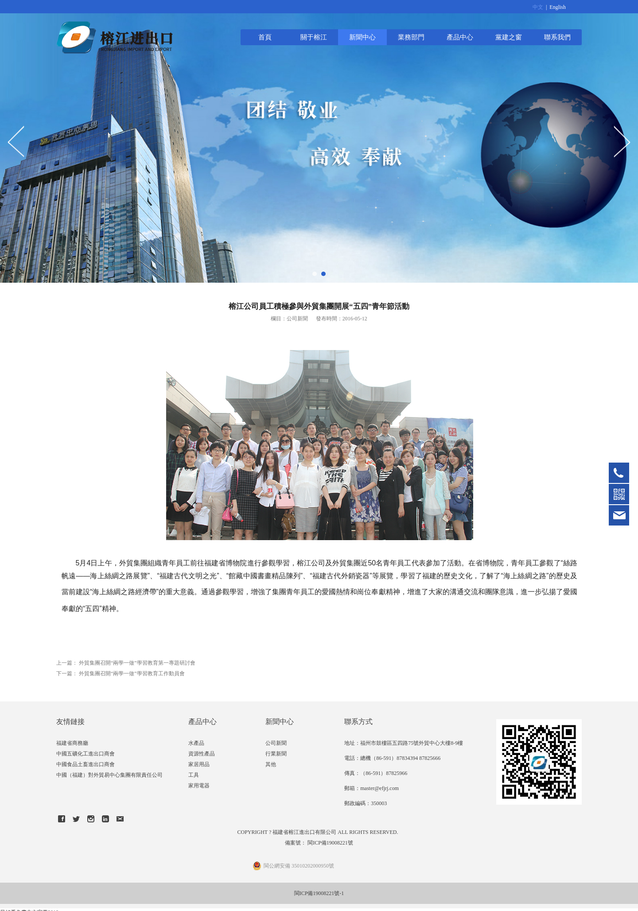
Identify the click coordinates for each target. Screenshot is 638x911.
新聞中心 (362, 37)
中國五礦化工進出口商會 (85, 754)
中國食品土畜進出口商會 (85, 764)
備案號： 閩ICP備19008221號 (319, 843)
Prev (16, 141)
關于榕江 (313, 37)
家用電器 (199, 786)
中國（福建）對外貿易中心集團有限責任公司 (109, 775)
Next (622, 141)
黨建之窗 (508, 37)
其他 (270, 764)
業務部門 (411, 37)
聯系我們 (557, 37)
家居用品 (199, 764)
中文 (538, 7)
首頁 (265, 37)
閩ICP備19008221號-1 (319, 893)
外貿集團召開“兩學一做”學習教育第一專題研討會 (137, 663)
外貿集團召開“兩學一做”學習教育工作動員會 (132, 673)
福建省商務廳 (72, 743)
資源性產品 (201, 754)
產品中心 (460, 37)
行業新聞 (276, 754)
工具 (193, 775)
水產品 (196, 743)
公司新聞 (276, 743)
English (557, 7)
